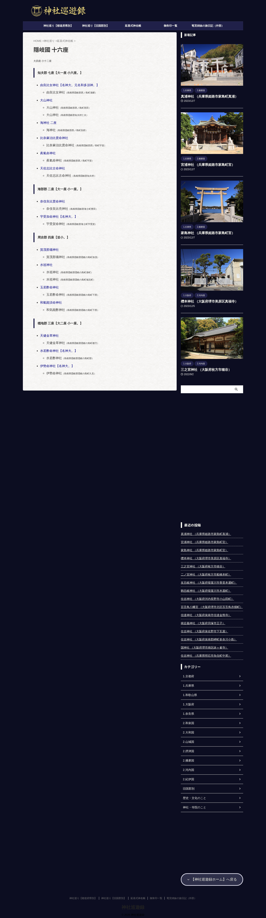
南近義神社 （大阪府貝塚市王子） (203, 621)
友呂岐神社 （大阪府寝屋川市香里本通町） (209, 581)
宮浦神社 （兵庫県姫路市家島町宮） (204, 164)
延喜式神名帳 (133, 25)
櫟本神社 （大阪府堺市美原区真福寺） (206, 300)
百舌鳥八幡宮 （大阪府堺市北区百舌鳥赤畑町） (212, 605)
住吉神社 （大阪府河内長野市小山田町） (207, 597)
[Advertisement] (212, 456)
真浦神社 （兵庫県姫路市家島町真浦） (206, 96)
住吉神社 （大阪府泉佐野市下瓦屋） (204, 629)
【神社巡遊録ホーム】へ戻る (212, 877)
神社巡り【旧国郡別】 (95, 25)
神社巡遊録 (133, 904)
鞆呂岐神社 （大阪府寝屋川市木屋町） (206, 589)
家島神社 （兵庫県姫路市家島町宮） (204, 232)
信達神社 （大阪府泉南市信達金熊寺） (206, 613)
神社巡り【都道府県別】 (58, 25)
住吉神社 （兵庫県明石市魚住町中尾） (206, 654)
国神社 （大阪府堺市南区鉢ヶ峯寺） (204, 646)
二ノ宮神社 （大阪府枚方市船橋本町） (206, 573)
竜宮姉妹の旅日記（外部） (208, 25)
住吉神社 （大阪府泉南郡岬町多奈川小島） (209, 638)
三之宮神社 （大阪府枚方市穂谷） (203, 368)
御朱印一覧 (170, 25)
